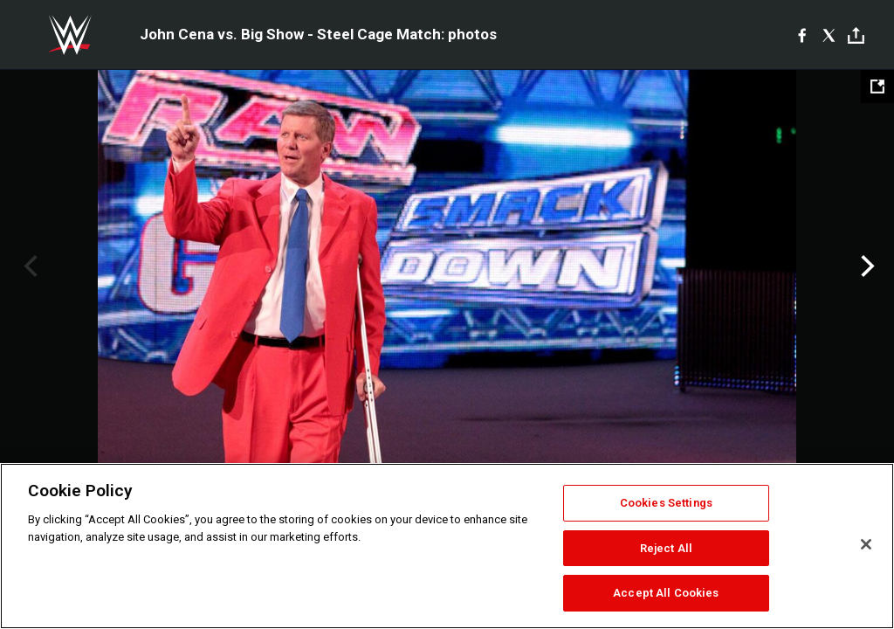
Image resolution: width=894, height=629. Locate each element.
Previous (28, 266)
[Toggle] (856, 35)
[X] (828, 35)
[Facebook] (801, 35)
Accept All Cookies (666, 592)
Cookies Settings (666, 502)
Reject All (666, 548)
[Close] (866, 544)
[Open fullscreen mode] (877, 86)
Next (865, 266)
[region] (447, 546)
